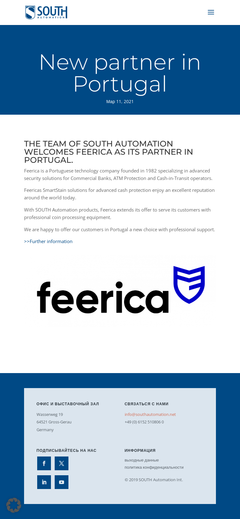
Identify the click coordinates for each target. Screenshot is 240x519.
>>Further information (48, 241)
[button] (14, 505)
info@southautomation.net (150, 414)
